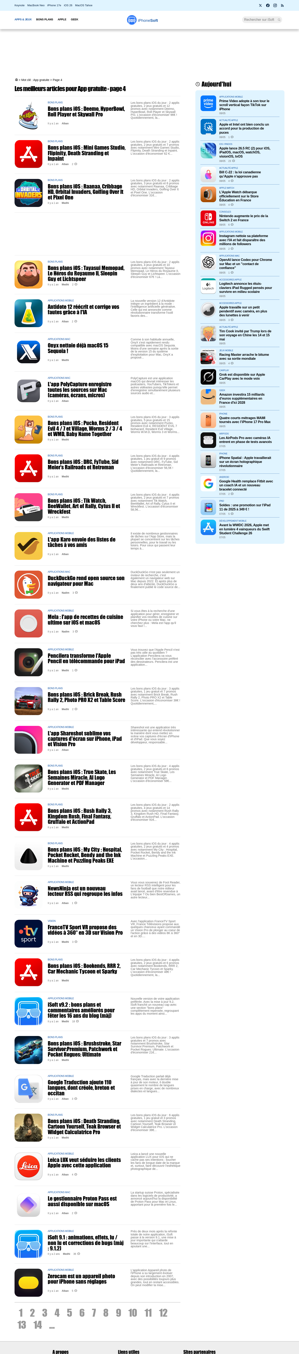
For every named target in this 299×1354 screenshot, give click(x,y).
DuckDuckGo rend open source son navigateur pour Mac (86, 580)
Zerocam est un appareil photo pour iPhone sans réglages (81, 1279)
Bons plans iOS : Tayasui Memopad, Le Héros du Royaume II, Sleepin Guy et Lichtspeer (86, 273)
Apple (62, 19)
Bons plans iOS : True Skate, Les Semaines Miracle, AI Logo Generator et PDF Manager (82, 777)
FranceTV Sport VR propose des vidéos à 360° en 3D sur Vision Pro (85, 930)
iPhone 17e (54, 5)
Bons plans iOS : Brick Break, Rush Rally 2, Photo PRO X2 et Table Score (86, 697)
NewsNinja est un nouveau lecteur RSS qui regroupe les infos (85, 891)
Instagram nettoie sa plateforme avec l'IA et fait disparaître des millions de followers (243, 240)
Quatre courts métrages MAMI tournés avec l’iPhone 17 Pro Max (245, 420)
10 (132, 1313)
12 (163, 1313)
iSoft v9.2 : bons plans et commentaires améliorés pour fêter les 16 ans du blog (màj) (81, 1010)
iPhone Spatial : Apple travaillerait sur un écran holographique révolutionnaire (245, 462)
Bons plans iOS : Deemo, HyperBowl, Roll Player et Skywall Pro (86, 111)
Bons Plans (44, 19)
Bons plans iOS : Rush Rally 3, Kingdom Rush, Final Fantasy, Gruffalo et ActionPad (80, 816)
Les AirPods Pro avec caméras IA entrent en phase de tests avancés (245, 440)
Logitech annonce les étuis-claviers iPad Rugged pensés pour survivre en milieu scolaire (245, 288)
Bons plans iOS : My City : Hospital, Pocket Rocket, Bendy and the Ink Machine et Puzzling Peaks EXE (85, 855)
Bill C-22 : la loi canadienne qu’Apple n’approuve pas (240, 174)
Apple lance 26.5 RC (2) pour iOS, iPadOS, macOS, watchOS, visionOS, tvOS (244, 152)
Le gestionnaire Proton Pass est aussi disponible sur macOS (82, 1201)
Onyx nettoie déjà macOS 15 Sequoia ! (78, 348)
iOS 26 (68, 5)
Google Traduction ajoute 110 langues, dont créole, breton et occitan (81, 1087)
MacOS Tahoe (83, 5)
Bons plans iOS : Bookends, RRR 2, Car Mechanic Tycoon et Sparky (84, 968)
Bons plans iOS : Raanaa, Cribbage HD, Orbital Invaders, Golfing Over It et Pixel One (85, 191)
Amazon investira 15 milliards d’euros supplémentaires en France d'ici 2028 (242, 398)
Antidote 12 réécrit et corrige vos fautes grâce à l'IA (83, 309)
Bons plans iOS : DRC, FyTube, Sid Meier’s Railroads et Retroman (83, 464)
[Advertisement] (149, 54)
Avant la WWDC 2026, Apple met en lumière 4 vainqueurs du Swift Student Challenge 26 (244, 529)
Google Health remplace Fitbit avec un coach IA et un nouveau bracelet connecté (246, 485)
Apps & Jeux (23, 19)
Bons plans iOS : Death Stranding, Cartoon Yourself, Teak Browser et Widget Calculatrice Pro (84, 1126)
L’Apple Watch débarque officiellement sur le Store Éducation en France (239, 196)
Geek (74, 19)
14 (37, 1325)
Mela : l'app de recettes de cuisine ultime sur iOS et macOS (85, 619)
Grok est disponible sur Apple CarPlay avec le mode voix (242, 376)
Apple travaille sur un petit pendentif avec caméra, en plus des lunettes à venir (243, 311)
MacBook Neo (36, 5)
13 (21, 1325)
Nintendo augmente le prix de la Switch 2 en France (243, 218)
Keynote (20, 5)
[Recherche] (262, 19)
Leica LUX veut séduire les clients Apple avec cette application (84, 1162)
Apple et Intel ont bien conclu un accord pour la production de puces (244, 128)
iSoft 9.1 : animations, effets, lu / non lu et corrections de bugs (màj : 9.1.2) (86, 1242)
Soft (148, 20)
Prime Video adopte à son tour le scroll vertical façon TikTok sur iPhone (244, 105)
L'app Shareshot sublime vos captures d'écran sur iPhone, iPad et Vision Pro (85, 738)
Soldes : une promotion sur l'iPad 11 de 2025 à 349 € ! (245, 507)
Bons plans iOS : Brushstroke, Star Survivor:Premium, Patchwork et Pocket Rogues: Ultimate (84, 1048)
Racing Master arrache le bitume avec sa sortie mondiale (244, 356)
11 (148, 1313)
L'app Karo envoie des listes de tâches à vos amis (81, 542)
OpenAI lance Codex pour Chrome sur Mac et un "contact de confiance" (245, 264)
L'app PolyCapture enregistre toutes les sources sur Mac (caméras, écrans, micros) (80, 389)
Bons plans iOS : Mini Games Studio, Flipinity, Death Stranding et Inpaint (86, 153)
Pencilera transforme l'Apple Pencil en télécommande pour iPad (86, 658)
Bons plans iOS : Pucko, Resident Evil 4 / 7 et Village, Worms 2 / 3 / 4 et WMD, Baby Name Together (85, 428)
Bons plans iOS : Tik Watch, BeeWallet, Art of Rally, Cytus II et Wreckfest (84, 506)
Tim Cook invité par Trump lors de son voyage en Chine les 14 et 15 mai (245, 335)
